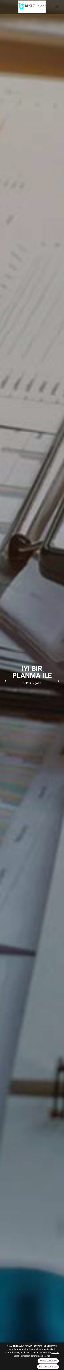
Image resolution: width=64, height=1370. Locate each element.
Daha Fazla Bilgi (48, 1367)
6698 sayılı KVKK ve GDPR (21, 1346)
